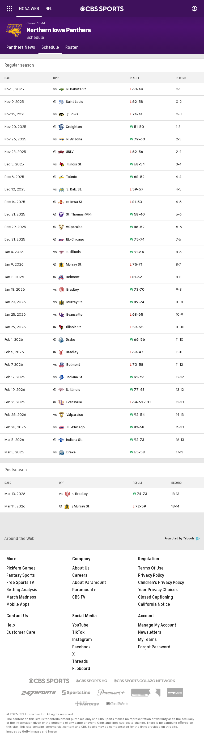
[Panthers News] (20, 47)
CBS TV (79, 597)
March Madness (21, 597)
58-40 (137, 214)
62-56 (136, 151)
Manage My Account (157, 625)
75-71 (136, 264)
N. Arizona (74, 139)
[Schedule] (50, 47)
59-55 (136, 327)
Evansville (74, 314)
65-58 (137, 452)
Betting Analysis (21, 589)
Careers (79, 575)
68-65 (136, 314)
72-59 (139, 506)
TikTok (78, 632)
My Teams (147, 639)
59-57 (136, 189)
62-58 (136, 101)
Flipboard (81, 668)
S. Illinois (73, 252)
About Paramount (89, 582)
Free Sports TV (20, 582)
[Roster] (71, 47)
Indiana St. (74, 377)
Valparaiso (74, 227)
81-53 (136, 202)
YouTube (80, 625)
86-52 (137, 227)
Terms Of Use (151, 568)
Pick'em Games (21, 568)
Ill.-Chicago (75, 239)
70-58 (136, 364)
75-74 (137, 239)
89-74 (137, 302)
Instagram (82, 639)
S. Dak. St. (74, 189)
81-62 (136, 277)
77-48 (137, 389)
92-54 (137, 414)
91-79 (137, 377)
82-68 (137, 427)
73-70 (137, 289)
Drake (70, 339)
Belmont (73, 277)
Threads (80, 661)
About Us (81, 568)
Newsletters (149, 632)
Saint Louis (74, 101)
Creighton (74, 126)
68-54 (137, 164)
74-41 (136, 114)
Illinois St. (74, 164)
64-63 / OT (140, 402)
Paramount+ (84, 589)
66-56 (137, 339)
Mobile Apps (17, 604)
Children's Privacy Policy (161, 582)
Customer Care (20, 632)
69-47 (136, 352)
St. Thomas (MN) (79, 214)
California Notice (154, 604)
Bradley (72, 289)
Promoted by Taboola (182, 538)
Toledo (71, 176)
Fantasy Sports (20, 575)
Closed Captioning (155, 597)
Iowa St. (76, 202)
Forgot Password (154, 647)
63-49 (136, 89)
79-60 (137, 139)
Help (10, 625)
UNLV (70, 151)
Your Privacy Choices (158, 589)
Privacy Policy (151, 575)
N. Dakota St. (76, 89)
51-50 (137, 126)
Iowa (74, 114)
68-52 (137, 176)
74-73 (140, 493)
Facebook (81, 647)
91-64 (137, 252)
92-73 (137, 439)
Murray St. (74, 264)
